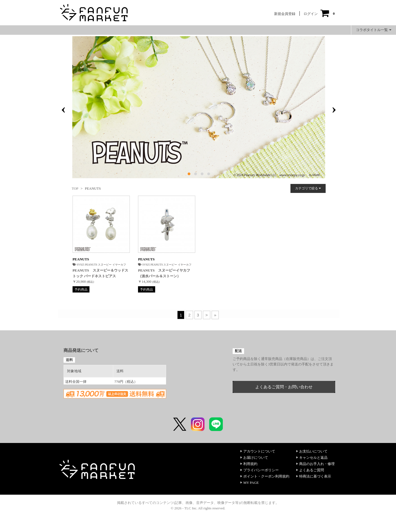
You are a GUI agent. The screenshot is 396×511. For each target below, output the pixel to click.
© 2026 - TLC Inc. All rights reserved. (198, 508)
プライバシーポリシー (260, 470)
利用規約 (249, 464)
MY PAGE (250, 483)
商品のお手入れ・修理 (315, 464)
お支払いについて (312, 451)
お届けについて (254, 457)
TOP (75, 188)
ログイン (311, 14)
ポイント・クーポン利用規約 (265, 476)
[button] (189, 174)
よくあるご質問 (310, 470)
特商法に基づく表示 (313, 476)
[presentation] (63, 110)
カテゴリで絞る (308, 188)
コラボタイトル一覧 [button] (373, 30)
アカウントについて (258, 451)
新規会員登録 (284, 14)
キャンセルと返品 (312, 457)
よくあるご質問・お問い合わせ (284, 387)
